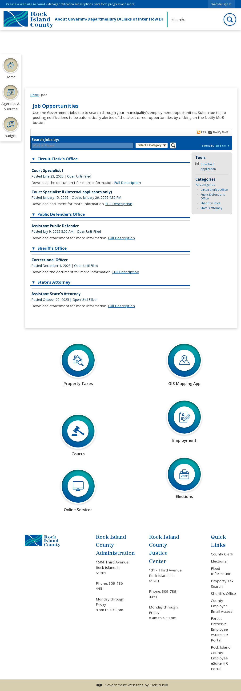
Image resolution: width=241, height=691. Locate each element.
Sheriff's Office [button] (51, 248)
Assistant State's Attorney (56, 293)
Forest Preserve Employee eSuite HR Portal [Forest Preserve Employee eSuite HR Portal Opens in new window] (219, 629)
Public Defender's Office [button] (60, 214)
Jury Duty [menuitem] (114, 19)
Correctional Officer (50, 259)
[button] (229, 19)
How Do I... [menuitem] (156, 19)
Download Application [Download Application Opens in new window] (208, 166)
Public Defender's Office (213, 196)
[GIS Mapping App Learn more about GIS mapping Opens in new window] (184, 367)
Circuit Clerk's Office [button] (57, 158)
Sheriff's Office (211, 203)
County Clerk (222, 554)
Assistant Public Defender (55, 225)
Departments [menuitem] (98, 19)
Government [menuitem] (77, 19)
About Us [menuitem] (61, 19)
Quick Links (218, 540)
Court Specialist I (47, 170)
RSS (203, 132)
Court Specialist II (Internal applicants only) (72, 192)
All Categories (205, 185)
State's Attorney (211, 208)
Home (34, 95)
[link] (221, 4)
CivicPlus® (159, 685)
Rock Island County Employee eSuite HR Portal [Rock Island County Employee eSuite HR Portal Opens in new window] (220, 658)
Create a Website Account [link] (25, 4)
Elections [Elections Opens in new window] (218, 561)
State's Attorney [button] (53, 282)
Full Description (127, 182)
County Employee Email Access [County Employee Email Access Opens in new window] (222, 606)
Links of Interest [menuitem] (134, 19)
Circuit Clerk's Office (214, 190)
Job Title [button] (220, 145)
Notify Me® (220, 132)
